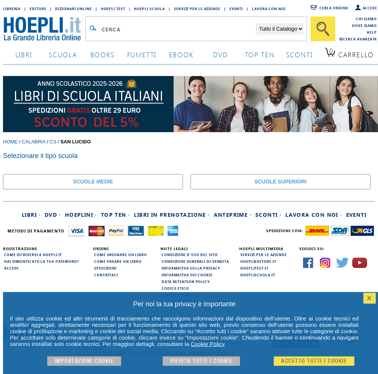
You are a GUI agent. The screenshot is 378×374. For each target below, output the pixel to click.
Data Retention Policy (186, 281)
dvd (220, 54)
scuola (63, 54)
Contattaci (106, 275)
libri (23, 54)
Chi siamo (366, 18)
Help (372, 32)
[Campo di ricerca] (178, 29)
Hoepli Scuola (149, 8)
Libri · (31, 214)
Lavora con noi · (313, 214)
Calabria (34, 142)
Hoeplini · (81, 214)
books (102, 54)
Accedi (370, 8)
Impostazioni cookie (84, 361)
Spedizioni (105, 268)
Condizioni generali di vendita (195, 261)
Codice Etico (175, 288)
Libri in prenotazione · (172, 214)
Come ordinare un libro (120, 254)
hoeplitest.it (254, 268)
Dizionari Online (73, 8)
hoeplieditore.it (258, 261)
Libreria (12, 8)
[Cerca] (322, 28)
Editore (38, 8)
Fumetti (142, 54)
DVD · (53, 214)
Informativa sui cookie (187, 275)
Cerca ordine (334, 8)
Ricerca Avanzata (358, 39)
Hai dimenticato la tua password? (41, 261)
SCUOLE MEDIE (93, 182)
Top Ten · (115, 214)
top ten (260, 54)
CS (53, 142)
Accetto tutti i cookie (314, 361)
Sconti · (268, 214)
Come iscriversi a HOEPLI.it (33, 254)
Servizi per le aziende (197, 8)
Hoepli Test (113, 8)
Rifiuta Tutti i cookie (201, 361)
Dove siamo (364, 25)
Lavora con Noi (269, 8)
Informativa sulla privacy (191, 268)
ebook (181, 54)
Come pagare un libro (118, 261)
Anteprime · (233, 214)
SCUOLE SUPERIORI (280, 182)
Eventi (236, 8)
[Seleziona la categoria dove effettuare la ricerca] (280, 28)
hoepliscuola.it (257, 275)
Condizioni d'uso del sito (190, 254)
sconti (299, 54)
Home (10, 142)
